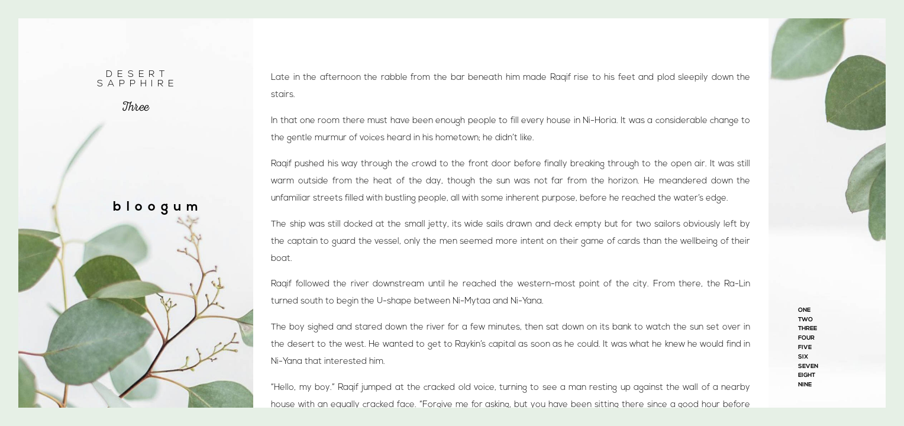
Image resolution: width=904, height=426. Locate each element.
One (804, 310)
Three (807, 328)
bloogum (158, 207)
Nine (805, 385)
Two (805, 320)
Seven (808, 366)
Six (803, 357)
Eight (806, 375)
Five (805, 347)
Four (806, 338)
